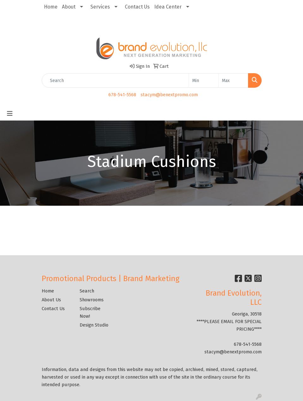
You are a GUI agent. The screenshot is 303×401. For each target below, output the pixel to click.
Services (100, 7)
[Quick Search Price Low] (204, 80)
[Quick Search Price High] (233, 80)
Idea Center (168, 7)
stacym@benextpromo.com (169, 94)
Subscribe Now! (90, 312)
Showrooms (92, 300)
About (69, 7)
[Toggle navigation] (9, 113)
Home (51, 7)
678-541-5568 (122, 94)
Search (87, 291)
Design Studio (94, 325)
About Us (51, 300)
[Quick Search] (115, 80)
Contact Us (137, 7)
